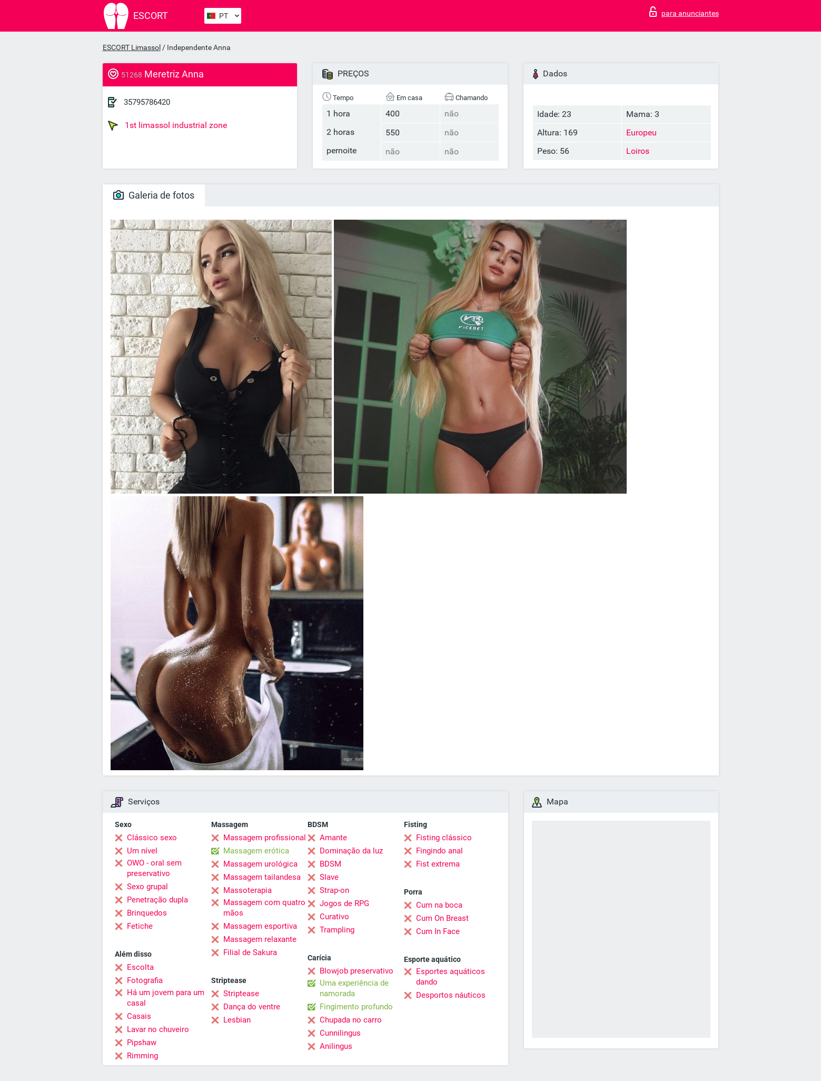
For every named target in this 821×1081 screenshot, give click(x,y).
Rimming (142, 1055)
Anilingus (336, 1046)
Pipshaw (141, 1042)
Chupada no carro (351, 1020)
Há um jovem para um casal (165, 998)
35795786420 (147, 102)
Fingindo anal (439, 851)
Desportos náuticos (451, 995)
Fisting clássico (444, 837)
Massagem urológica (260, 864)
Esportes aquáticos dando (450, 977)
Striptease (241, 993)
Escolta (140, 967)
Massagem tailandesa (262, 877)
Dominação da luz (351, 851)
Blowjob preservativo (356, 971)
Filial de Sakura (250, 952)
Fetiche (140, 926)
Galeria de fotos (153, 195)
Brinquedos (147, 913)
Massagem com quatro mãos (264, 908)
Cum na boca (439, 905)
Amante (333, 837)
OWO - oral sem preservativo (154, 868)
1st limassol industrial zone (167, 125)
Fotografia (145, 980)
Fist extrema (438, 864)
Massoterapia (247, 890)
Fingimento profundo (356, 1006)
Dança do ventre (251, 1006)
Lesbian (237, 1020)
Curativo (334, 916)
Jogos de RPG (344, 903)
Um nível (142, 851)
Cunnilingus (340, 1033)
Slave (329, 877)
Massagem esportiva (260, 926)
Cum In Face (438, 931)
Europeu (641, 132)
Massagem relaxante (259, 939)
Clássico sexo (152, 837)
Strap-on (334, 890)
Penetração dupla (157, 900)
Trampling (337, 930)
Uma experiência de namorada (354, 988)
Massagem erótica (256, 851)
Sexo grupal (147, 886)
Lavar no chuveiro (158, 1029)
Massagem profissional (264, 837)
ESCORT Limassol (132, 47)
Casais (139, 1016)
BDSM (330, 864)
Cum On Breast (442, 918)
